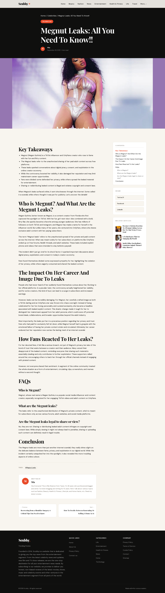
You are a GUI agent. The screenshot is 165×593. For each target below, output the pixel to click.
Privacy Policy (74, 551)
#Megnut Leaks (30, 467)
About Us (72, 547)
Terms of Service (129, 546)
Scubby (24, 4)
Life (127, 4)
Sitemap (126, 558)
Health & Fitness (116, 4)
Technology (100, 562)
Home (63, 4)
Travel (134, 4)
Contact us (73, 556)
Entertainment (100, 4)
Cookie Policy (128, 550)
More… (143, 4)
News (89, 4)
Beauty (71, 4)
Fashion (81, 4)
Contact (126, 554)
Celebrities (51, 16)
